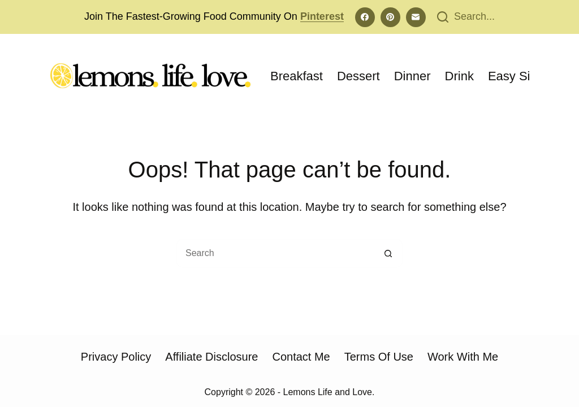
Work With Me (462, 356)
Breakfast (296, 76)
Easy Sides (519, 76)
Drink (459, 76)
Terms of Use (378, 356)
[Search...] (466, 16)
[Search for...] (275, 253)
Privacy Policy (116, 356)
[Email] (416, 17)
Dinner (412, 76)
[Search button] (388, 253)
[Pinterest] (390, 17)
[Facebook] (365, 17)
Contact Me (301, 356)
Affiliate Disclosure (211, 356)
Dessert (358, 76)
